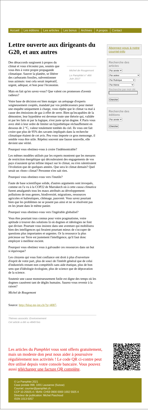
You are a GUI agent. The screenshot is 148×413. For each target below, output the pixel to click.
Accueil (14, 30)
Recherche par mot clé (122, 89)
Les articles (51, 30)
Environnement (37, 318)
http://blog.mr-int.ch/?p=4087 (37, 305)
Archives (86, 30)
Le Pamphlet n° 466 (80, 75)
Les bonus (70, 30)
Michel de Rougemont (81, 70)
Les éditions (31, 30)
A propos (102, 30)
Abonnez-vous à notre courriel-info (124, 49)
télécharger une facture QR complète (49, 369)
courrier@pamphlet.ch (38, 388)
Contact (117, 30)
